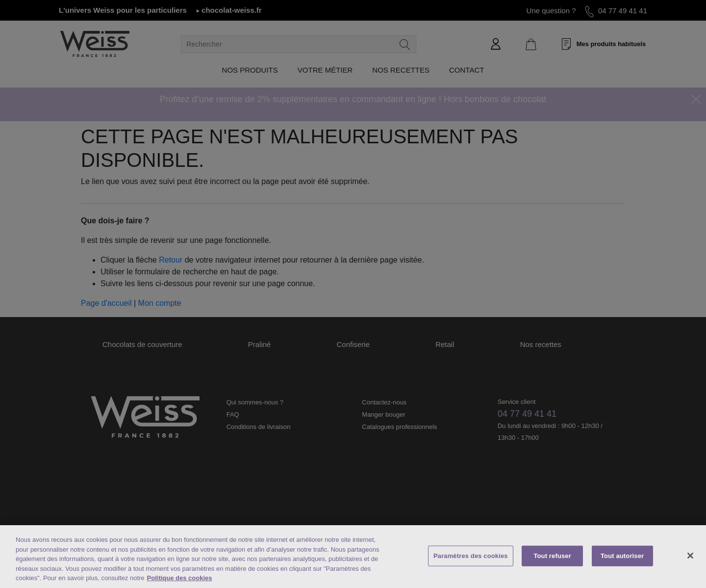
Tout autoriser (622, 556)
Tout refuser (552, 556)
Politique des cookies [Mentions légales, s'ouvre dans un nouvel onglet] (179, 578)
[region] (353, 556)
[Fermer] (690, 555)
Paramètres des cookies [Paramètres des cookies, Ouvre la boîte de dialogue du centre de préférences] (470, 556)
